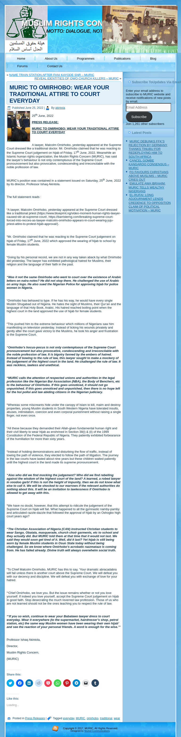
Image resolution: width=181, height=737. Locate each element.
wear (117, 718)
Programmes (85, 58)
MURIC (80, 718)
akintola (60, 108)
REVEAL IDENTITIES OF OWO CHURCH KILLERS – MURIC (76, 78)
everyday (68, 718)
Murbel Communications (97, 731)
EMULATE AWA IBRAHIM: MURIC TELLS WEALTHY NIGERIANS (147, 187)
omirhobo (93, 718)
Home (21, 58)
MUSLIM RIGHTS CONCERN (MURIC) (89, 23)
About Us (51, 58)
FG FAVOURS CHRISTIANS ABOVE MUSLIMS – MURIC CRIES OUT (149, 176)
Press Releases (35, 718)
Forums (22, 66)
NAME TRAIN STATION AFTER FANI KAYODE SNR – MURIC (51, 75)
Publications (122, 58)
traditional (106, 718)
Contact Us (54, 66)
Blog (153, 58)
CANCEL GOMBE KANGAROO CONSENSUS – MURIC (149, 164)
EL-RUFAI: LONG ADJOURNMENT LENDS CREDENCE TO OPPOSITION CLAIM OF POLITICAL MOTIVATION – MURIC (150, 202)
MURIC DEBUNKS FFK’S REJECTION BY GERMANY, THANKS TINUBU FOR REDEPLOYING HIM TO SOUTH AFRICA (148, 149)
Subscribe (139, 117)
